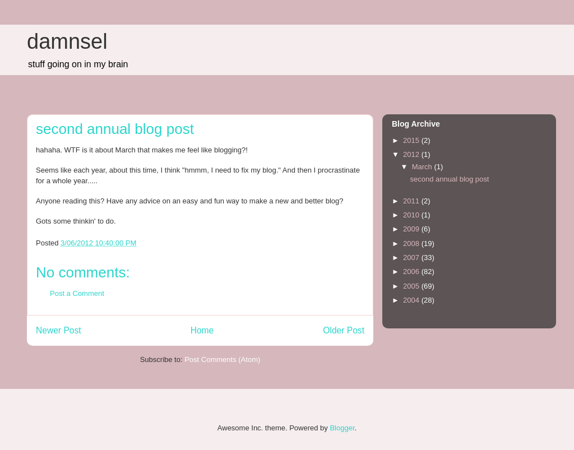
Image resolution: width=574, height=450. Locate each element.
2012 (412, 154)
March (423, 167)
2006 (412, 271)
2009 (412, 229)
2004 (412, 300)
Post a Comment (77, 293)
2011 (412, 201)
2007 (412, 257)
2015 (412, 140)
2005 (412, 286)
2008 (412, 243)
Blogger (342, 428)
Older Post (343, 330)
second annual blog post (449, 179)
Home (202, 330)
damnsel (67, 41)
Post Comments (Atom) (222, 359)
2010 (412, 215)
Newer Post (58, 330)
